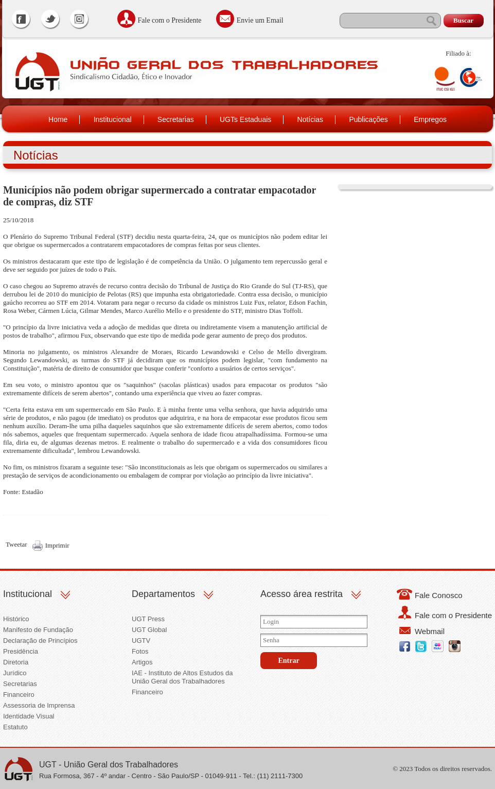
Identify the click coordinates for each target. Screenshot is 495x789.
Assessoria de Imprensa (39, 705)
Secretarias (175, 119)
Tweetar (16, 544)
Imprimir (57, 545)
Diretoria (15, 662)
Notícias (310, 119)
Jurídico (15, 673)
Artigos (142, 662)
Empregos (430, 119)
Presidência (20, 651)
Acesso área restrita (301, 594)
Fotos (140, 651)
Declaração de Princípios (40, 640)
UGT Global (149, 630)
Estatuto (15, 727)
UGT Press (148, 619)
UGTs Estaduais (245, 119)
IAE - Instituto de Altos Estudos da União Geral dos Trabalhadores (182, 677)
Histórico (16, 619)
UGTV (141, 640)
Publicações (368, 119)
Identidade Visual (29, 716)
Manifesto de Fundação (38, 630)
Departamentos (163, 594)
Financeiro (18, 694)
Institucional (113, 119)
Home (57, 119)
